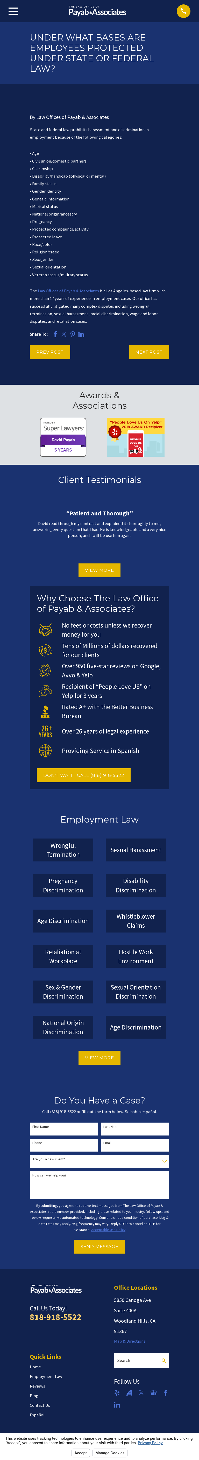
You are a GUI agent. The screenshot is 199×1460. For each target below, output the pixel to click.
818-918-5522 (56, 1316)
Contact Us (40, 1405)
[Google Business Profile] (154, 1393)
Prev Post (50, 352)
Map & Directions (129, 1341)
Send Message (99, 1246)
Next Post (149, 352)
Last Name (111, 1127)
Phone (37, 1143)
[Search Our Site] (164, 1360)
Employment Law (46, 1376)
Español (37, 1415)
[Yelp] (117, 1393)
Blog (34, 1395)
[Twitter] (141, 1393)
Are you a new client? (48, 1159)
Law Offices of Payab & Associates (68, 291)
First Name (40, 1127)
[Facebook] (166, 1393)
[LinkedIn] (117, 1405)
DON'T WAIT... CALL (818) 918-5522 (83, 775)
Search (123, 1360)
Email (107, 1143)
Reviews (37, 1386)
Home (35, 1367)
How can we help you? (49, 1175)
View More (99, 570)
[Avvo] (129, 1393)
